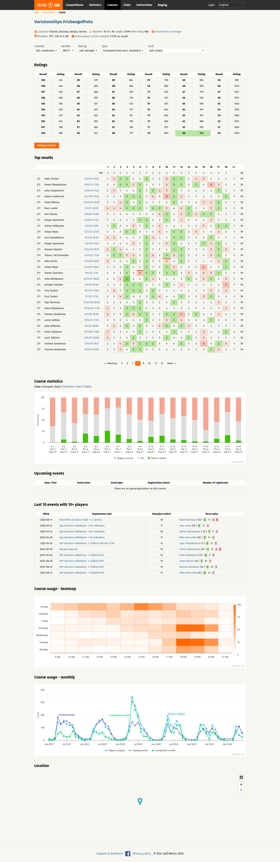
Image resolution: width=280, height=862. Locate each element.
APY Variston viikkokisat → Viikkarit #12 (81, 566)
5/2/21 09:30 (91, 208)
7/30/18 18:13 (91, 343)
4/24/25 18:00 (91, 261)
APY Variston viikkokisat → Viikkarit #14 (81, 555)
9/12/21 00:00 (91, 337)
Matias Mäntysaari (190, 531)
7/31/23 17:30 (92, 243)
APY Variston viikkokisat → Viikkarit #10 (81, 572)
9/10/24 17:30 (91, 184)
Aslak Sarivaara (188, 519)
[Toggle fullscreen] (241, 777)
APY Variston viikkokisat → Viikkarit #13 (81, 561)
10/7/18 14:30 (91, 196)
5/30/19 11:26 (91, 190)
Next (170, 363)
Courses (112, 5)
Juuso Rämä (186, 561)
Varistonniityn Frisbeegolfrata (63, 21)
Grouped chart (51, 386)
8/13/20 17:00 (91, 331)
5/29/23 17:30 (91, 220)
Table (87, 386)
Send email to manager (168, 31)
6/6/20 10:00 (92, 214)
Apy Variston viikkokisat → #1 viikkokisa (81, 537)
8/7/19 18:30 (91, 237)
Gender (68, 49)
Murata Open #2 (68, 549)
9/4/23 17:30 (91, 272)
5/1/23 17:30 (91, 296)
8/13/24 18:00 (91, 278)
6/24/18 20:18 (91, 249)
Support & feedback (109, 853)
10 (149, 363)
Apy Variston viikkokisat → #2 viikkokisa (82, 531)
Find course (49, 12)
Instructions (144, 5)
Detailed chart (72, 386)
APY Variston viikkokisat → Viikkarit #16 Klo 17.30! (86, 543)
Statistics (95, 5)
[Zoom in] (241, 784)
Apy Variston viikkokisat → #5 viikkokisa (82, 525)
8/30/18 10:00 (91, 202)
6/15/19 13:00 (91, 349)
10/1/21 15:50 (91, 290)
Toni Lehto (185, 525)
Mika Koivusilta (188, 537)
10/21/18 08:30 (92, 302)
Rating (88, 49)
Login (211, 5)
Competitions (74, 5)
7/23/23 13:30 (91, 178)
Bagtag (162, 5)
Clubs (127, 5)
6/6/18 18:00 (92, 284)
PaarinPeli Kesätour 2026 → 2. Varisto (80, 519)
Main (36, 12)
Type (123, 49)
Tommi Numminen (189, 549)
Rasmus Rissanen (189, 566)
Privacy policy (142, 853)
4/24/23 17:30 (91, 255)
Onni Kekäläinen (188, 555)
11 (156, 363)
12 (162, 363)
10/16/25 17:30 (91, 308)
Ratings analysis (46, 145)
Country (46, 49)
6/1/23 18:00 (91, 325)
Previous (112, 363)
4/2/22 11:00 (91, 225)
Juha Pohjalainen (189, 543)
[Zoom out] (241, 789)
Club (177, 49)
